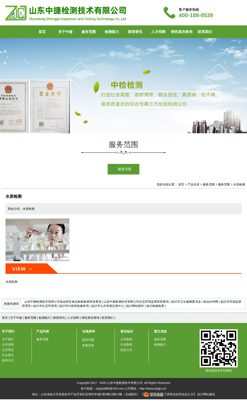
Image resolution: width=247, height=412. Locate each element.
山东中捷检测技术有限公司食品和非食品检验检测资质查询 (62, 301)
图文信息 (160, 331)
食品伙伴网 (210, 301)
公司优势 (8, 344)
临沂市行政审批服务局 (74, 306)
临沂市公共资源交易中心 (107, 306)
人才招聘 (158, 32)
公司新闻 (126, 339)
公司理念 (8, 350)
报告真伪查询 (181, 32)
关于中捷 (65, 32)
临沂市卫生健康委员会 (186, 301)
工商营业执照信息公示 (169, 394)
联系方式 (8, 360)
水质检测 (239, 184)
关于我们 (8, 331)
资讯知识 (126, 331)
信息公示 (126, 350)
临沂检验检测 (155, 306)
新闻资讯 (135, 32)
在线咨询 (88, 331)
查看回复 (88, 345)
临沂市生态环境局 (45, 306)
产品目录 (193, 184)
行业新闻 (126, 344)
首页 (42, 32)
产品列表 (42, 331)
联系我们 (205, 32)
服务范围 (88, 32)
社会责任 (8, 355)
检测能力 (112, 32)
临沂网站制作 (135, 306)
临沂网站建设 (206, 394)
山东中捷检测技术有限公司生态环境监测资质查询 (136, 301)
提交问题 (88, 339)
